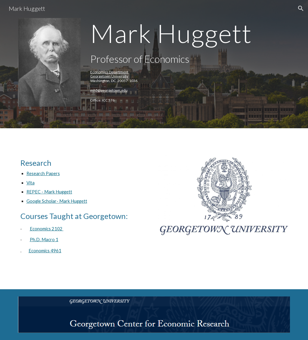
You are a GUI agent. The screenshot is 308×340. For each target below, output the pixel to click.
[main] (177, 64)
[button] (301, 8)
